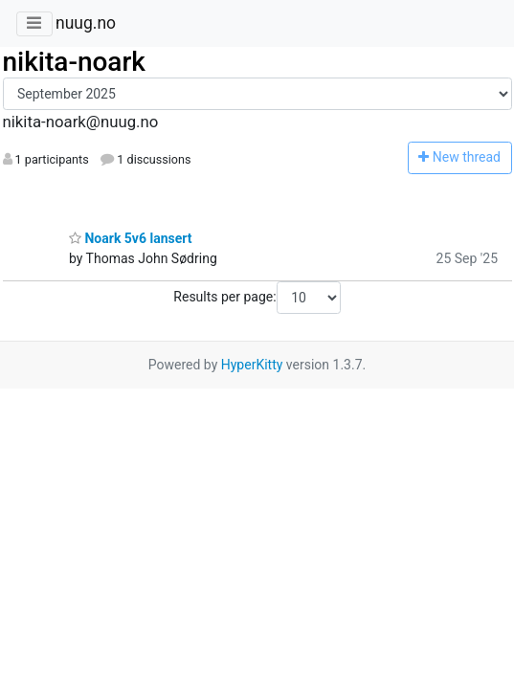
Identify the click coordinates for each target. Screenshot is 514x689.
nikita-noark (74, 62)
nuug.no (86, 23)
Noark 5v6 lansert (130, 238)
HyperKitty (252, 364)
